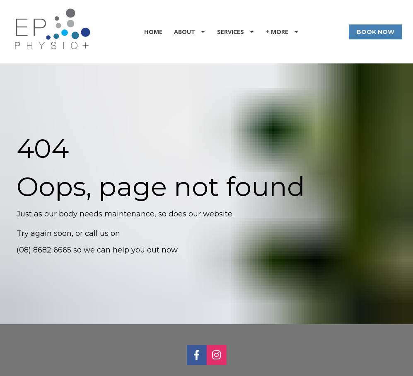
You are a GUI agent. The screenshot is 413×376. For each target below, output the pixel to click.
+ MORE (282, 32)
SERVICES (235, 32)
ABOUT (189, 32)
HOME (153, 32)
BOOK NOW (375, 32)
